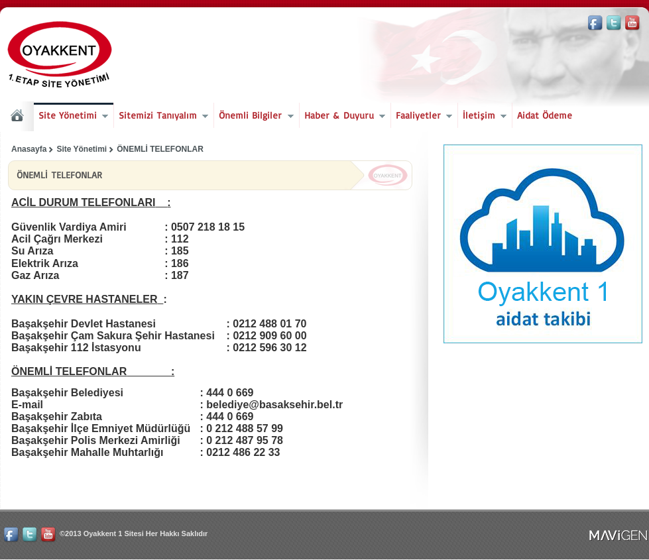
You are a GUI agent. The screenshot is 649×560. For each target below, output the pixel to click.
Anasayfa (28, 149)
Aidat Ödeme (544, 115)
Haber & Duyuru (342, 117)
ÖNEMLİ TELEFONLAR (160, 149)
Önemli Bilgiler (253, 117)
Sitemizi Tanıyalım (161, 117)
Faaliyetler (421, 117)
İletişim (482, 117)
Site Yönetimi (71, 117)
